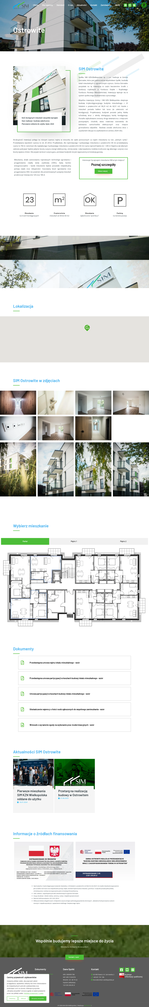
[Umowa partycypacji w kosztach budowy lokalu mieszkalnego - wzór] (22, 694)
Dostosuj (12, 998)
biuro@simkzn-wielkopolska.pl (103, 980)
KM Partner (87, 1005)
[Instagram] (134, 5)
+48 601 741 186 (98, 977)
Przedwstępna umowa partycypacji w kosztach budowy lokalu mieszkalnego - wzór (66, 678)
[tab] (25, 541)
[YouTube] (130, 5)
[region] (26, 988)
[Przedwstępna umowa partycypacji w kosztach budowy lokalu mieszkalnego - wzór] (22, 678)
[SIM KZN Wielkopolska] (20, 5)
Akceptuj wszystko (38, 998)
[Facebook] (125, 5)
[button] (87, 328)
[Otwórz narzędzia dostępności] (144, 5)
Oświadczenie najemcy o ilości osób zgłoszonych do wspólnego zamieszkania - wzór (67, 709)
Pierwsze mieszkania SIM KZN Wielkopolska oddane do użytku (32, 795)
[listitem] (29, 604)
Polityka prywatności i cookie (33, 993)
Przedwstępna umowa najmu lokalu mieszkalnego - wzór (55, 662)
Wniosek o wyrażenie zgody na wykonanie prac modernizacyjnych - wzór (62, 725)
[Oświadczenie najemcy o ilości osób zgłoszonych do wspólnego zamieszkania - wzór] (22, 709)
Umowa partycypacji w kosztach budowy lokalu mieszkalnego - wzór (60, 694)
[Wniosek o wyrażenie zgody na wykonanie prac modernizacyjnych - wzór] (22, 725)
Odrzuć (23, 998)
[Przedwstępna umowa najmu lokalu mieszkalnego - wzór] (22, 663)
